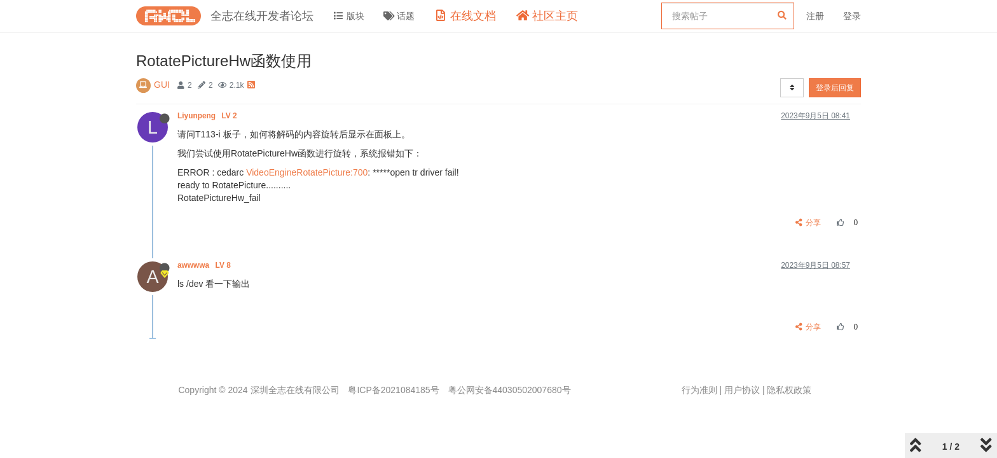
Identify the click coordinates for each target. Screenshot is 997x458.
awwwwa (205, 265)
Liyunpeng (208, 115)
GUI (162, 85)
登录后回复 (835, 87)
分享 (808, 222)
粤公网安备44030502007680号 (509, 390)
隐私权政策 (789, 390)
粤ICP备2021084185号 (393, 390)
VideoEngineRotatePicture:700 (307, 172)
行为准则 (699, 390)
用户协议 (742, 390)
